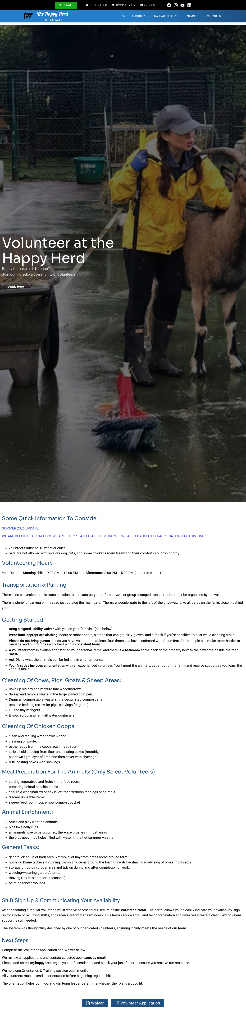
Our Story (141, 18)
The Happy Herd (55, 16)
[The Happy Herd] (29, 17)
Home (124, 17)
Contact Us (214, 17)
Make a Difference (169, 18)
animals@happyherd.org (38, 963)
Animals (195, 18)
